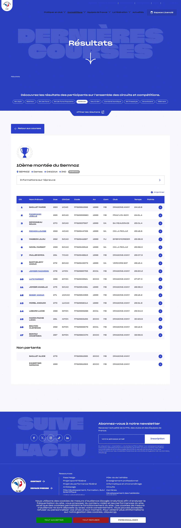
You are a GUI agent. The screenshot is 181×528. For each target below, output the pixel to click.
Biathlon (30, 114)
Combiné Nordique (112, 114)
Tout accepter (53, 520)
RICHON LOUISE (37, 244)
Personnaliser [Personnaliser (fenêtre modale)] (128, 520)
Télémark (162, 114)
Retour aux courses (27, 141)
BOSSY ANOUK (36, 308)
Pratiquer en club (53, 12)
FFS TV (156, 3)
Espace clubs (126, 3)
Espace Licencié (161, 12)
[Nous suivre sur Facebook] (163, 3)
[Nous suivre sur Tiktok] (172, 3)
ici (105, 465)
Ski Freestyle (132, 114)
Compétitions (74, 12)
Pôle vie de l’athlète (117, 491)
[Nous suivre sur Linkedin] (176, 3)
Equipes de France (97, 12)
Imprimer (157, 205)
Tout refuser (90, 520)
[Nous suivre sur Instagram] (169, 3)
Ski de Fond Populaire (64, 114)
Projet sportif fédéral (74, 494)
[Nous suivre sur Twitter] (166, 3)
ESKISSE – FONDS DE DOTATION (102, 3)
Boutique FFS (143, 3)
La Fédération (120, 12)
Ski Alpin (18, 114)
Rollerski (82, 114)
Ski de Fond (44, 114)
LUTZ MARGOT (36, 292)
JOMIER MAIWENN (39, 284)
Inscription (157, 452)
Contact (35, 494)
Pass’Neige (69, 491)
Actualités (138, 12)
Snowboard (147, 114)
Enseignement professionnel (122, 494)
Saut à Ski (95, 114)
